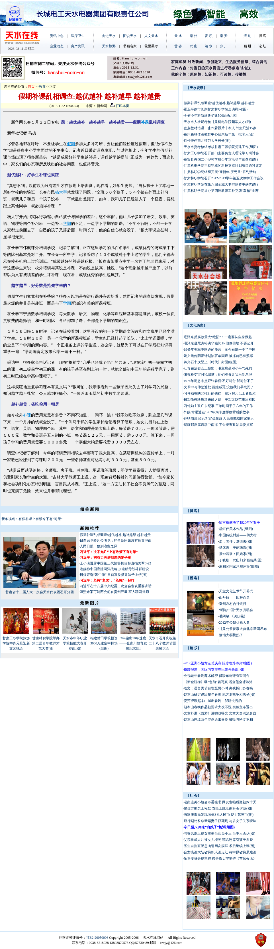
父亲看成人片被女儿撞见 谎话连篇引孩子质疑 (218, 840)
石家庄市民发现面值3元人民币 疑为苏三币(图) (218, 815)
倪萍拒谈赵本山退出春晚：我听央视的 (213, 701)
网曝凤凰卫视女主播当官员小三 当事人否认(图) (219, 833)
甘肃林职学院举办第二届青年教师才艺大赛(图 (46, 643)
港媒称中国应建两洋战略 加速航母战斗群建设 (114, 569)
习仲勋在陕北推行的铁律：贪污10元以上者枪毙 (219, 393)
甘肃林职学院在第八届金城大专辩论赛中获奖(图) (221, 184)
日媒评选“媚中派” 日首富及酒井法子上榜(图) (114, 575)
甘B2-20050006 (97, 938)
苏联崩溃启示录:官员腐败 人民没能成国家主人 (219, 418)
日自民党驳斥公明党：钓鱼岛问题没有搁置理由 (116, 541)
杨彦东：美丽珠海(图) (235, 548)
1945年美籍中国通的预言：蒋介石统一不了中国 (219, 350)
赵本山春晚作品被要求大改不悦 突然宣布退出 (218, 707)
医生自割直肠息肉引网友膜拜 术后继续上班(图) (219, 846)
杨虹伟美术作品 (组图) (236, 529)
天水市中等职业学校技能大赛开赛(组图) (75, 643)
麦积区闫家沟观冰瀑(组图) (239, 566)
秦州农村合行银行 (232, 604)
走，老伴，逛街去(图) (235, 541)
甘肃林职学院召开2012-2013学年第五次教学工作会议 (223, 178)
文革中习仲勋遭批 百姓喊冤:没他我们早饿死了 (219, 387)
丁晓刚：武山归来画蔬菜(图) (240, 560)
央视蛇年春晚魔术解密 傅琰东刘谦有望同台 (217, 676)
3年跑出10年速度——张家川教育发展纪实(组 (133, 643)
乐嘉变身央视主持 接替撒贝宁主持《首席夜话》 (220, 858)
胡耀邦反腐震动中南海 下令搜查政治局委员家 (219, 425)
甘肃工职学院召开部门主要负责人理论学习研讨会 (221, 153)
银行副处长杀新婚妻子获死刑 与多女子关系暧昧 (220, 821)
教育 (42, 87)
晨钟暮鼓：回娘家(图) (235, 554)
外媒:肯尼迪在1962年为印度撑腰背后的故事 (217, 412)
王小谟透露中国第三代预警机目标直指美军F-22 (115, 563)
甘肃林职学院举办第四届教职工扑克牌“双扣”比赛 (221, 191)
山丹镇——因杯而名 (234, 597)
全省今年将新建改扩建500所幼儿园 (210, 116)
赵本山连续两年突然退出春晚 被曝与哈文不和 (218, 720)
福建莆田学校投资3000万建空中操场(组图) (104, 643)
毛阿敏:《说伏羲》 (233, 616)
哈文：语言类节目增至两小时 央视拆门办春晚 (218, 688)
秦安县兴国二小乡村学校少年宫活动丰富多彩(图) (221, 159)
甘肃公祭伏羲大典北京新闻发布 (243, 629)
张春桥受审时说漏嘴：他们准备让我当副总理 (218, 375)
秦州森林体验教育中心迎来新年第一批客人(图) (219, 134)
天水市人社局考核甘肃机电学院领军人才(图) (217, 122)
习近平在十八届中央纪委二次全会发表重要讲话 (116, 586)
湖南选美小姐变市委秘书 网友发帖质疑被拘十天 (220, 802)
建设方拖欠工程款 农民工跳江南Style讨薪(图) (218, 808)
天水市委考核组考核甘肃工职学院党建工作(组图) (221, 147)
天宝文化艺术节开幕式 (236, 591)
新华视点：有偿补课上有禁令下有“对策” (32, 519)
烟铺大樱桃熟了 (231, 635)
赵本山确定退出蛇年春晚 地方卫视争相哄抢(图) (219, 695)
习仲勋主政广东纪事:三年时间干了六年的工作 (218, 406)
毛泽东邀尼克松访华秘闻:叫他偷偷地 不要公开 (219, 343)
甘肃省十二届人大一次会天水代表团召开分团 (39, 592)
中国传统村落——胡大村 (238, 535)
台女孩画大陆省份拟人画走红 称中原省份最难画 (220, 852)
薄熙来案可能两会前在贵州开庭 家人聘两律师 (114, 592)
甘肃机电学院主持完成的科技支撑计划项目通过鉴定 (223, 166)
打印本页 (120, 106)
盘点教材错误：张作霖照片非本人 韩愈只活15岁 (220, 128)
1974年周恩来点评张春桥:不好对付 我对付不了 (219, 381)
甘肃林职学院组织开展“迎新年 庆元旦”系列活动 (220, 172)
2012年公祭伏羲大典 (234, 623)
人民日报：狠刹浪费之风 (98, 546)
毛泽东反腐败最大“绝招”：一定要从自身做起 (218, 337)
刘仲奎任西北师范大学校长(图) (207, 141)
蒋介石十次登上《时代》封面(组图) (210, 362)
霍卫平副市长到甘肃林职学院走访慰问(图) (216, 109)
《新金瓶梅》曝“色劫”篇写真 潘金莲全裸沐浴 (218, 682)
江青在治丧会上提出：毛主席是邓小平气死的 (218, 368)
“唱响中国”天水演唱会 (236, 610)
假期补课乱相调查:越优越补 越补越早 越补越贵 (115, 535)
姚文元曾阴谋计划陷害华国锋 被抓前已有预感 (218, 356)
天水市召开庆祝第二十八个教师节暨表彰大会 (162, 643)
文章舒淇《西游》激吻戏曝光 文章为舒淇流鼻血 (220, 713)
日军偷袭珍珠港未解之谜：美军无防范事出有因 (219, 400)
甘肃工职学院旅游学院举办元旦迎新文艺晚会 (16, 643)
